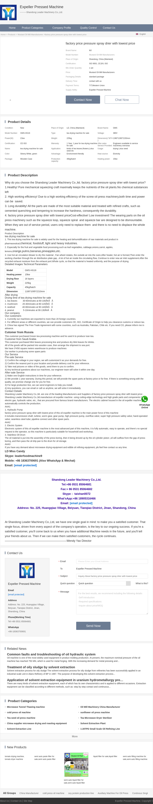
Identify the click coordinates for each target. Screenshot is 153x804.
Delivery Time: (72, 81)
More (75, 736)
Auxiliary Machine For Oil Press (118, 793)
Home (12, 27)
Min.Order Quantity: (74, 68)
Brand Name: (71, 50)
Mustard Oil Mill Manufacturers (30, 35)
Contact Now (83, 99)
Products (11, 35)
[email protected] (25, 465)
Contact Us (109, 27)
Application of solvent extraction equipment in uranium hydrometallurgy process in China (66, 680)
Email (62, 561)
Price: (68, 72)
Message (63, 592)
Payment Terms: (72, 85)
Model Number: (72, 55)
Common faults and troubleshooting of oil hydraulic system (51, 654)
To (61, 568)
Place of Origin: (72, 59)
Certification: (71, 63)
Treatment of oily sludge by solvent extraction (41, 667)
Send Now (93, 626)
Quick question (67, 583)
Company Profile (63, 27)
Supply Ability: (71, 90)
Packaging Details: (73, 77)
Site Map (28, 801)
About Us (4, 801)
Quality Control (88, 27)
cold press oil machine (58, 793)
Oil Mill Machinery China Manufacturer (24, 793)
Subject (63, 576)
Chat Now (122, 99)
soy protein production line (86, 793)
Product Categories (34, 27)
